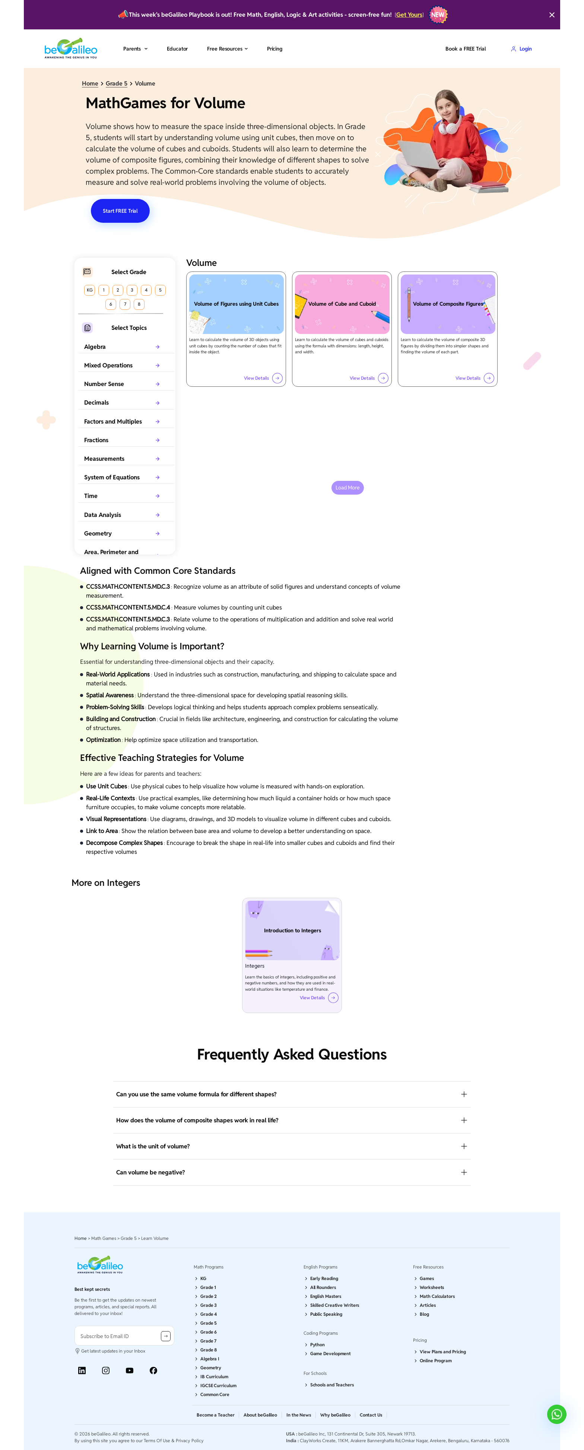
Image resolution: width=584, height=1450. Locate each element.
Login (521, 48)
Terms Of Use (157, 1440)
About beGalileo (260, 1415)
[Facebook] (153, 1370)
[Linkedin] (81, 1370)
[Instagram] (105, 1370)
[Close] (552, 14)
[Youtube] (129, 1370)
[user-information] (124, 1335)
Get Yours (409, 14)
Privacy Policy (190, 1440)
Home (90, 83)
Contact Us (371, 1415)
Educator (177, 48)
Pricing (274, 48)
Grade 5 (116, 83)
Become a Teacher (215, 1415)
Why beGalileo (335, 1415)
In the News (298, 1415)
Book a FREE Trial (465, 48)
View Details (263, 378)
